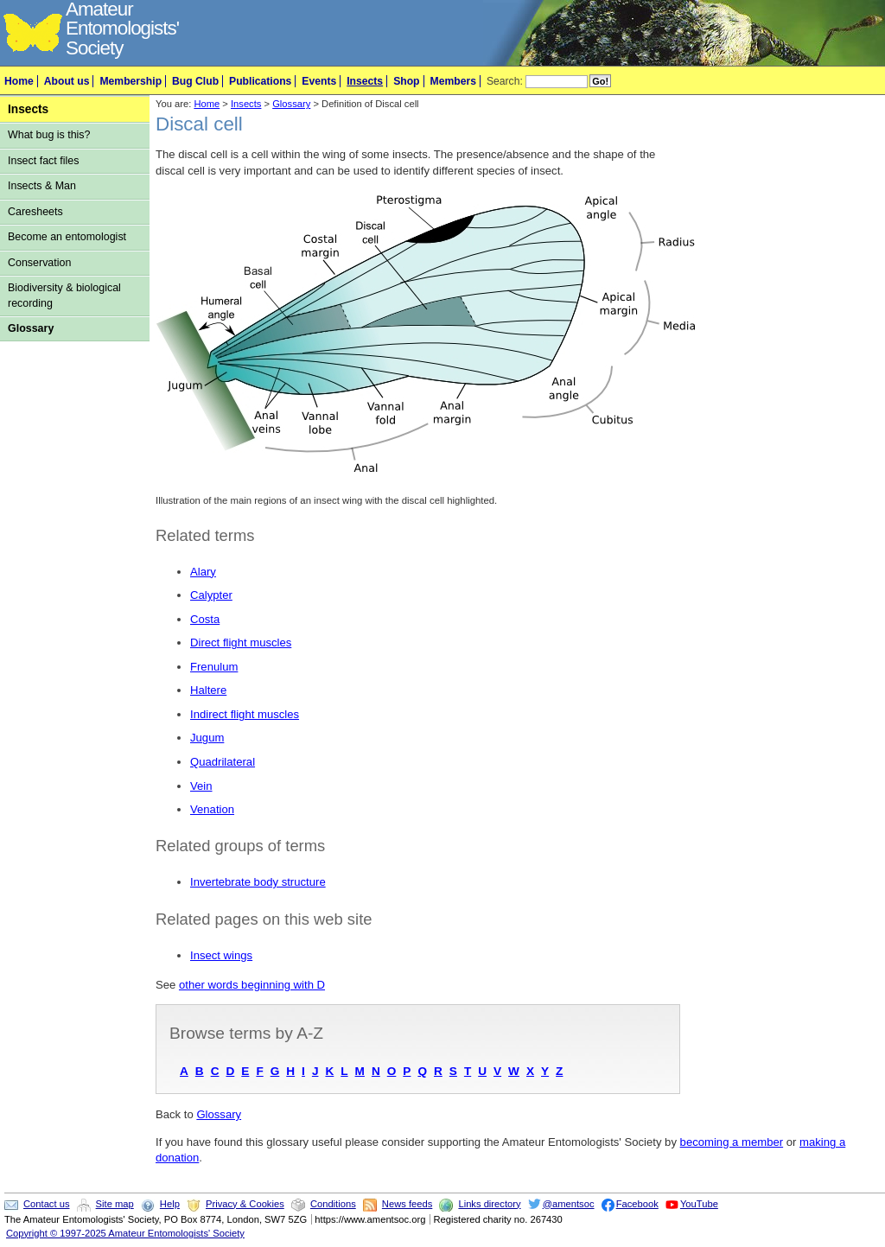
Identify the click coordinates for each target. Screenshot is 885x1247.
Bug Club (195, 81)
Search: (505, 81)
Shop (406, 81)
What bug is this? (49, 135)
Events (319, 81)
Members (453, 81)
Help (170, 1204)
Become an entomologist (67, 237)
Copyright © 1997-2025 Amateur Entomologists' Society (125, 1233)
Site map (115, 1204)
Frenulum (214, 666)
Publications (260, 81)
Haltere (208, 690)
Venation (212, 809)
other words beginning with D (252, 984)
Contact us (46, 1204)
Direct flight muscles (240, 642)
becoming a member (732, 1142)
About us (67, 81)
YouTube (699, 1204)
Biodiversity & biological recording (64, 295)
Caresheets (35, 212)
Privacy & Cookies (245, 1204)
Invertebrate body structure (258, 881)
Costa (205, 619)
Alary (203, 571)
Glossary (31, 328)
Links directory (489, 1204)
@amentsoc (569, 1204)
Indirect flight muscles (244, 714)
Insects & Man (42, 186)
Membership (130, 81)
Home (19, 81)
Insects (365, 81)
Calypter (211, 595)
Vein (201, 785)
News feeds (407, 1204)
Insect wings (221, 955)
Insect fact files (43, 161)
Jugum (207, 737)
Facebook (637, 1204)
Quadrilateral (222, 761)
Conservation (39, 263)
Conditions (333, 1204)
